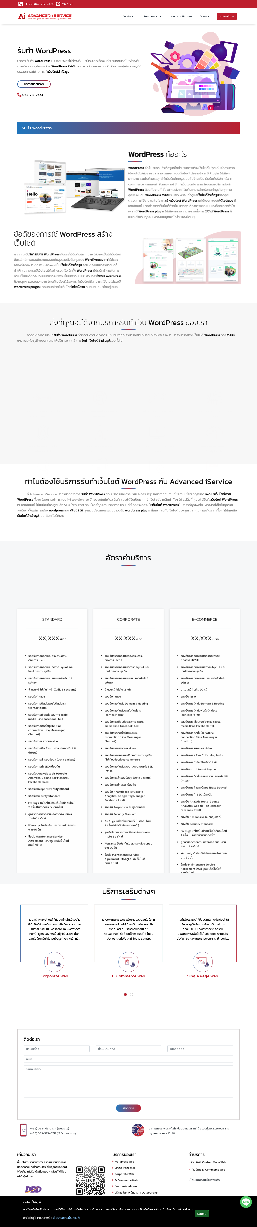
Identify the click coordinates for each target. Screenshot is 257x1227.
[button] (125, 994)
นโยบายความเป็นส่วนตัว (67, 1218)
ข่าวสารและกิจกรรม (180, 16)
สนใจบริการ (227, 16)
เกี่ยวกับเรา (128, 16)
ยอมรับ (201, 1213)
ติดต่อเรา (204, 16)
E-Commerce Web (128, 976)
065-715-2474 (32, 94)
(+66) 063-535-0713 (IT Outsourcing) (53, 1155)
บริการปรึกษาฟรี (34, 84)
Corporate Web (54, 976)
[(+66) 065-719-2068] (22, 3)
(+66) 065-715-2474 (40, 3)
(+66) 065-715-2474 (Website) (49, 1150)
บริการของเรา (150, 16)
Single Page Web (202, 976)
